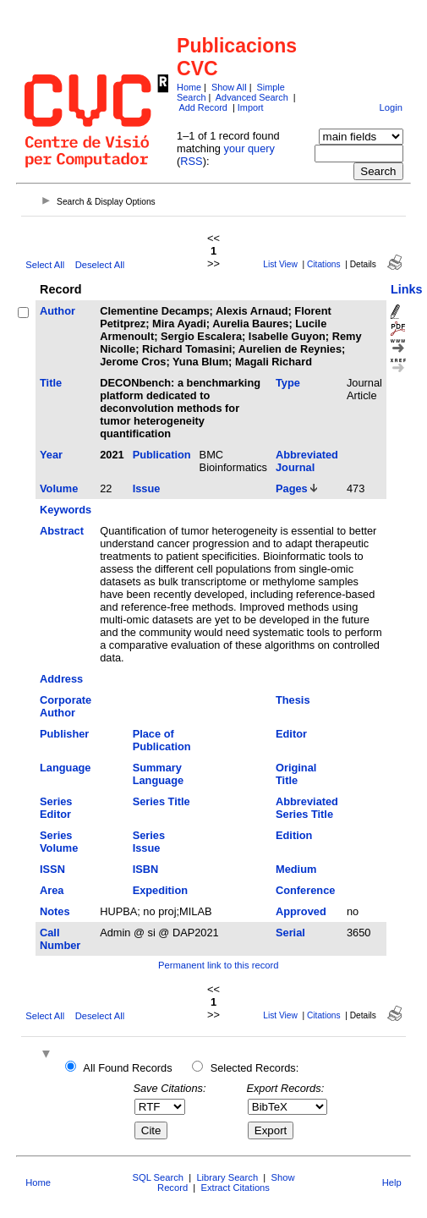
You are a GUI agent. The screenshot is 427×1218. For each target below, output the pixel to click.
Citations (324, 264)
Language (65, 767)
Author (57, 310)
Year (51, 454)
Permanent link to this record (218, 965)
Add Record (202, 107)
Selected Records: (255, 1068)
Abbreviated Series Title (307, 807)
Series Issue (149, 841)
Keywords (65, 509)
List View (280, 264)
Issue (147, 488)
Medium (296, 869)
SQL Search (158, 1177)
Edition (294, 835)
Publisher (64, 733)
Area (51, 890)
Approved (301, 911)
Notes (55, 911)
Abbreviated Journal (307, 461)
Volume (59, 488)
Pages (292, 488)
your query (249, 148)
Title (51, 382)
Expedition (160, 890)
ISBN (146, 869)
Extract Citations (234, 1187)
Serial (290, 932)
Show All (229, 87)
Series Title (161, 801)
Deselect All (99, 265)
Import (251, 107)
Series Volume (59, 841)
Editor (291, 733)
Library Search (227, 1177)
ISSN (52, 869)
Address (61, 678)
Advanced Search (252, 97)
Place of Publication (162, 740)
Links (407, 289)
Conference (305, 890)
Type (288, 382)
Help (392, 1182)
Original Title (296, 774)
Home (189, 87)
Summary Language (158, 774)
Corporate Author (65, 706)
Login (391, 107)
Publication (162, 454)
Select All (44, 265)
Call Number (60, 939)
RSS (191, 161)
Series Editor (56, 807)
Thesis (293, 700)
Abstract (62, 530)
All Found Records (127, 1068)
